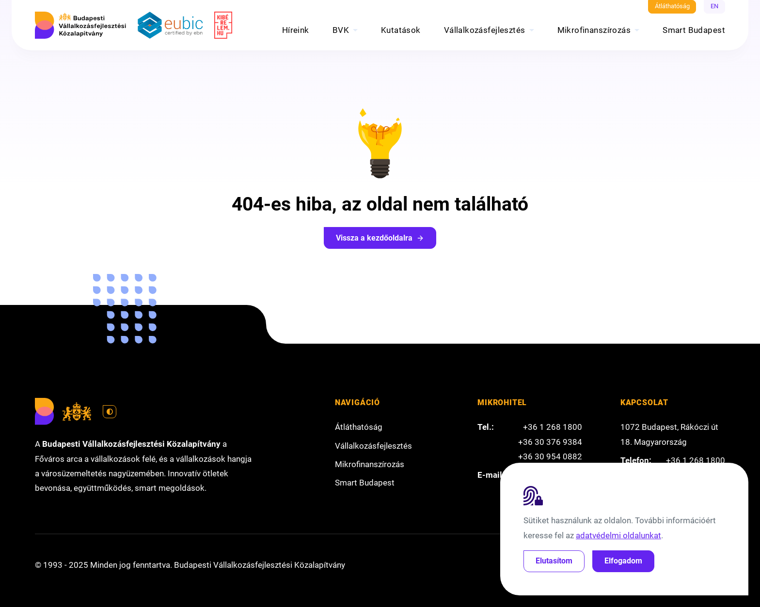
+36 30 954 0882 (550, 456)
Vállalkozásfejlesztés (484, 30)
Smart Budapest (694, 30)
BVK (340, 30)
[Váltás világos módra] (109, 412)
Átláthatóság (672, 6)
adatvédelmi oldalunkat (618, 535)
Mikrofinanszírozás (594, 30)
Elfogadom (623, 560)
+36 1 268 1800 (552, 427)
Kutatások (401, 30)
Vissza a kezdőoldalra (380, 238)
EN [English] (714, 6)
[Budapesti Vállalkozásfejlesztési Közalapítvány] (80, 25)
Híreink (295, 30)
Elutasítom (554, 560)
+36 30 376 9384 (550, 442)
